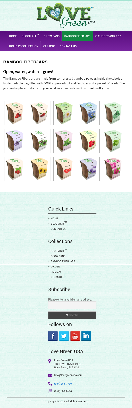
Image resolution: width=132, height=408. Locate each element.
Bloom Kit (30, 35)
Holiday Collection (23, 46)
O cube (55, 266)
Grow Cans (51, 36)
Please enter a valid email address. (70, 299)
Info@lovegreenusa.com (68, 375)
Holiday (56, 271)
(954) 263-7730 (63, 383)
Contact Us (68, 46)
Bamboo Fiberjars (77, 36)
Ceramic (49, 46)
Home (13, 36)
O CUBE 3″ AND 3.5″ (108, 36)
